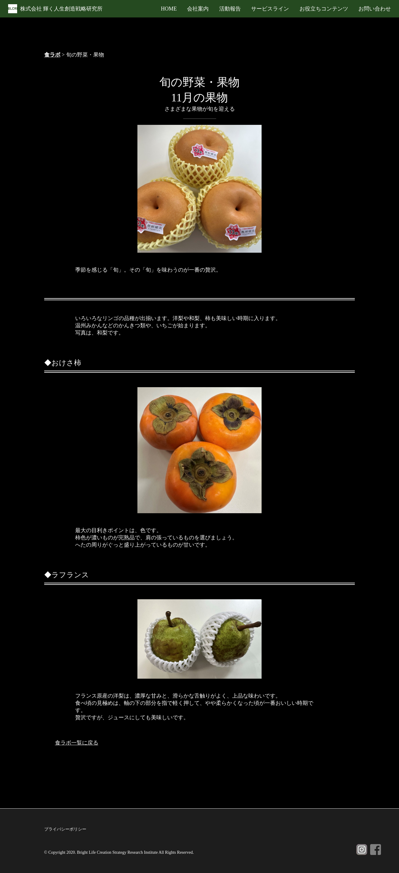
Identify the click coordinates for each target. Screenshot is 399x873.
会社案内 (198, 8)
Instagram (361, 849)
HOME (169, 8)
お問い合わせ (374, 8)
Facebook (375, 849)
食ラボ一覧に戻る (76, 743)
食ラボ (52, 55)
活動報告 (230, 8)
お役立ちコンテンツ (323, 8)
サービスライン (270, 8)
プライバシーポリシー (65, 829)
